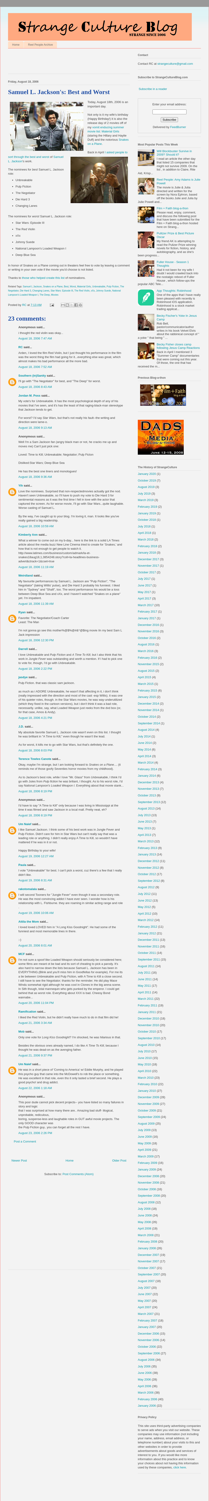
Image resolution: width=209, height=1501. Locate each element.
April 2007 (144, 1307)
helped (41, 278)
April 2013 (144, 835)
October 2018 (147, 519)
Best (66, 286)
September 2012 (149, 880)
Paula (22, 865)
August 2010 (146, 1045)
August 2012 (146, 887)
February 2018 (147, 546)
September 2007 (149, 1274)
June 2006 (145, 1373)
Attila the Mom (28, 921)
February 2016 (147, 657)
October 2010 (147, 1031)
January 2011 (147, 1012)
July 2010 (144, 1051)
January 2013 (147, 854)
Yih (20, 485)
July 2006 (144, 1366)
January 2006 (147, 1405)
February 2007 (147, 1320)
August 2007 (146, 1281)
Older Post (119, 1160)
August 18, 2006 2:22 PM (35, 668)
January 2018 (147, 552)
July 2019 (144, 493)
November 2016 (148, 631)
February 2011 (147, 1005)
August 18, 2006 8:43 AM (35, 387)
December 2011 (148, 939)
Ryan (22, 612)
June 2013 (145, 821)
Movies (54, 295)
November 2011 (148, 946)
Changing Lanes (40, 290)
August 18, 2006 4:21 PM (35, 718)
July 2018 (144, 526)
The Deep (45, 295)
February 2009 (147, 1163)
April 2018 (144, 533)
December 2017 (148, 559)
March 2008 (146, 1235)
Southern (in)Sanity (32, 375)
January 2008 (147, 1248)
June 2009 (145, 1136)
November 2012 (148, 867)
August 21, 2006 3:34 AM (35, 1023)
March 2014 (146, 762)
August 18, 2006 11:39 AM (36, 603)
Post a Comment (25, 1141)
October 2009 (147, 1110)
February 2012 (147, 926)
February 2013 (147, 848)
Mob (21, 1031)
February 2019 (147, 506)
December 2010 (148, 1018)
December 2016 (148, 625)
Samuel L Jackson (32, 286)
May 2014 (144, 749)
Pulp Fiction (113, 286)
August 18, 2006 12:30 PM (36, 640)
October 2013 (147, 795)
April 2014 (144, 756)
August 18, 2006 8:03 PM (35, 750)
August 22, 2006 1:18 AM (35, 1088)
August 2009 (146, 1123)
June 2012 (145, 900)
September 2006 (149, 1353)
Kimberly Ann (28, 534)
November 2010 (148, 1025)
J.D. (21, 726)
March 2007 (146, 1314)
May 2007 (144, 1300)
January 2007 (147, 1327)
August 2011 (146, 966)
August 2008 (146, 1202)
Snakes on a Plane (53, 286)
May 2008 (144, 1222)
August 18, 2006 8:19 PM (35, 791)
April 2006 (144, 1386)
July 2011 (144, 972)
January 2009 (147, 1169)
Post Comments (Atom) (77, 1174)
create (50, 278)
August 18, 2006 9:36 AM (35, 477)
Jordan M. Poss (29, 395)
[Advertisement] (62, 62)
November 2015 (148, 664)
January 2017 (147, 618)
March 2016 (146, 651)
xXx (93, 290)
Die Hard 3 (25, 290)
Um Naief (24, 824)
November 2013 (148, 788)
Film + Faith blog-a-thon (172, 208)
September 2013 (149, 802)
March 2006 (146, 1392)
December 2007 (148, 1255)
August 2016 (146, 644)
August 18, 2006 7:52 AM (35, 367)
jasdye (23, 677)
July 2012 (144, 894)
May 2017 (144, 592)
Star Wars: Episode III (62, 290)
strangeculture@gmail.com (175, 63)
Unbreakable (98, 286)
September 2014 (149, 723)
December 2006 (148, 1333)
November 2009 (148, 1104)
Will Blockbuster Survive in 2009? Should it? (174, 153)
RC (20, 347)
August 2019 (146, 487)
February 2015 (147, 690)
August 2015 (146, 670)
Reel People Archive (40, 44)
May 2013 (144, 828)
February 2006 (147, 1399)
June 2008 (145, 1215)
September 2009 (149, 1117)
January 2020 (147, 474)
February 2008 (147, 1241)
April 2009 (144, 1149)
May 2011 (144, 985)
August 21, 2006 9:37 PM (35, 1055)
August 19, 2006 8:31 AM (35, 880)
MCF (21, 954)
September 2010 (149, 1038)
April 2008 (144, 1228)
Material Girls (110, 131)
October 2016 (147, 638)
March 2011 (146, 998)
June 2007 (145, 1294)
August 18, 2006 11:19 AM (36, 567)
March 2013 (146, 841)
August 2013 (146, 808)
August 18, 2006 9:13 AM (35, 427)
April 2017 (144, 598)
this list (60, 278)
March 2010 (146, 1077)
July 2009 (144, 1130)
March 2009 (146, 1156)
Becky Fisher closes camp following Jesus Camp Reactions (178, 346)
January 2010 (147, 1090)
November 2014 (148, 710)
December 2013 (148, 782)
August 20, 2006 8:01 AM (35, 945)
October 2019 (147, 480)
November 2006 (148, 1340)
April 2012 (144, 913)
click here (179, 1467)
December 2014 (148, 703)
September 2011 (149, 959)
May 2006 (144, 1379)
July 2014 (144, 736)
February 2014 (147, 769)
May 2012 (144, 907)
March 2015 (146, 684)
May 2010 (144, 1064)
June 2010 (145, 1058)
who (33, 278)
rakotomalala (27, 889)
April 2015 (144, 677)
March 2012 (146, 920)
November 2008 (148, 1182)
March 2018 (146, 539)
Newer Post (19, 1160)
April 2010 (144, 1071)
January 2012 (147, 933)
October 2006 (147, 1346)
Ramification (27, 1011)
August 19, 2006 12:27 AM (36, 856)
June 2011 (145, 979)
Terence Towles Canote (34, 759)
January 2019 (147, 513)
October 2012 (147, 874)
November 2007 (148, 1261)
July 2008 (144, 1208)
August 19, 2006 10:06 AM (36, 913)
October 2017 (147, 572)
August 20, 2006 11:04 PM (36, 1003)
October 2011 (147, 953)
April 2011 (144, 992)
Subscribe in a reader (153, 89)
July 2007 (144, 1287)
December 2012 (148, 861)
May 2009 (144, 1143)
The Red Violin (82, 290)
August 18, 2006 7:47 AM (35, 338)
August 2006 (146, 1359)
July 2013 (144, 815)
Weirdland (25, 575)
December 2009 (148, 1097)
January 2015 (147, 697)
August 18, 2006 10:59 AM (36, 526)
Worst (73, 286)
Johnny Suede (103, 290)
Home (16, 44)
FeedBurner (178, 127)
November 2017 (148, 565)
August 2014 (146, 729)
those (25, 278)
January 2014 (147, 775)
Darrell (23, 649)
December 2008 (148, 1176)
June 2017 (145, 585)
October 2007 (147, 1268)
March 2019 (146, 500)
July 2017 (144, 578)
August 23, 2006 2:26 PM (35, 1133)
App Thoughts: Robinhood (174, 290)
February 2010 (147, 1084)
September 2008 (149, 1195)
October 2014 (147, 716)
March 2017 (146, 605)
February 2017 (147, 611)
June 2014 (145, 743)
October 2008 (147, 1189)
